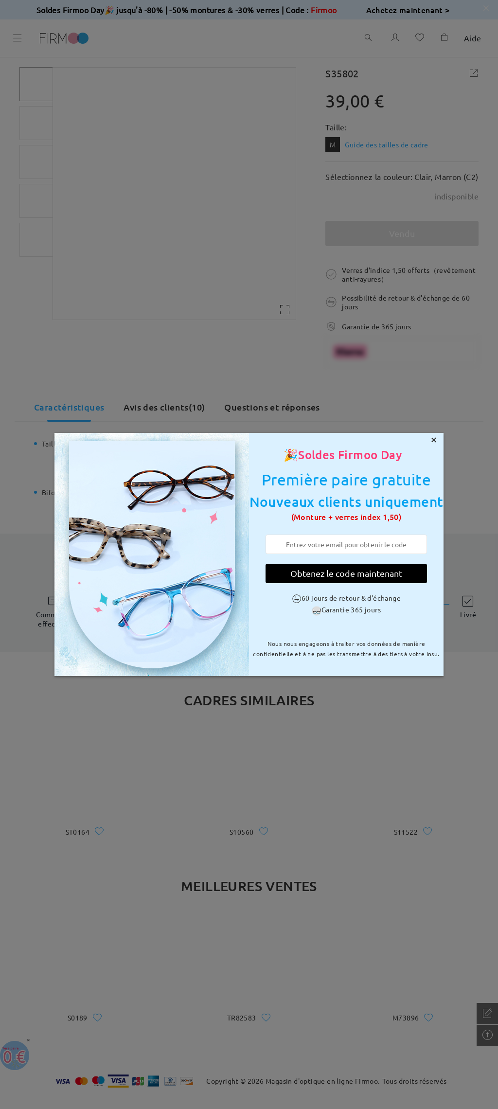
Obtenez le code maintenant (346, 573)
